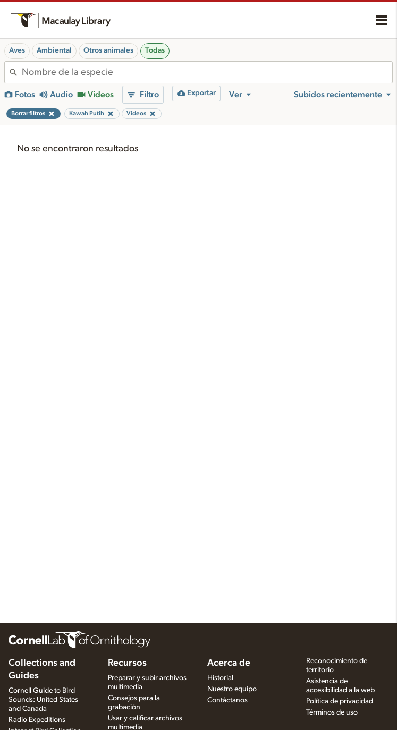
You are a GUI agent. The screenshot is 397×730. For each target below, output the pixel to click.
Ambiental (54, 50)
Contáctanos (227, 700)
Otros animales (108, 50)
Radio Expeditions (37, 720)
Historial (220, 678)
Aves (17, 50)
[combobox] (207, 72)
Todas (155, 50)
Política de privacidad (339, 701)
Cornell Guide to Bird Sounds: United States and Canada (43, 699)
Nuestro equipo (232, 689)
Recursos (127, 663)
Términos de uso (332, 712)
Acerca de (228, 663)
